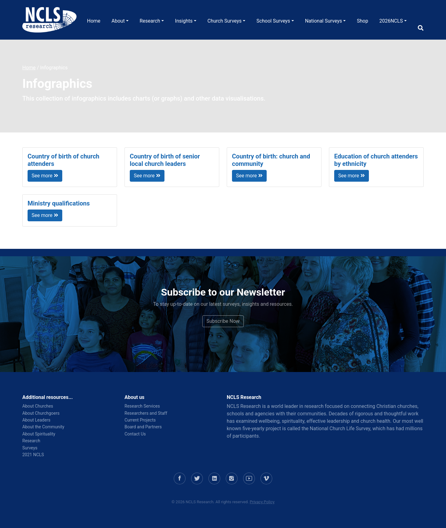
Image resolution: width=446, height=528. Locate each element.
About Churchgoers (40, 413)
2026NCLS (391, 21)
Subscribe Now (222, 321)
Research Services (142, 406)
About (118, 21)
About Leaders (36, 420)
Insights (184, 21)
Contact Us (135, 433)
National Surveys (323, 21)
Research (150, 21)
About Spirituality (38, 433)
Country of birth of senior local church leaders (165, 160)
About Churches (37, 406)
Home (93, 21)
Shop (362, 21)
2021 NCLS (33, 454)
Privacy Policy (262, 502)
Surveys (29, 447)
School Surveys (273, 21)
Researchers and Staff (146, 413)
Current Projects (140, 420)
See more (45, 176)
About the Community (43, 426)
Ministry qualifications (59, 203)
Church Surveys (225, 21)
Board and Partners (143, 426)
